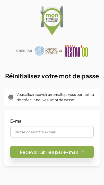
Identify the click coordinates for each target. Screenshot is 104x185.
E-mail (16, 121)
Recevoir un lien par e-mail (52, 152)
